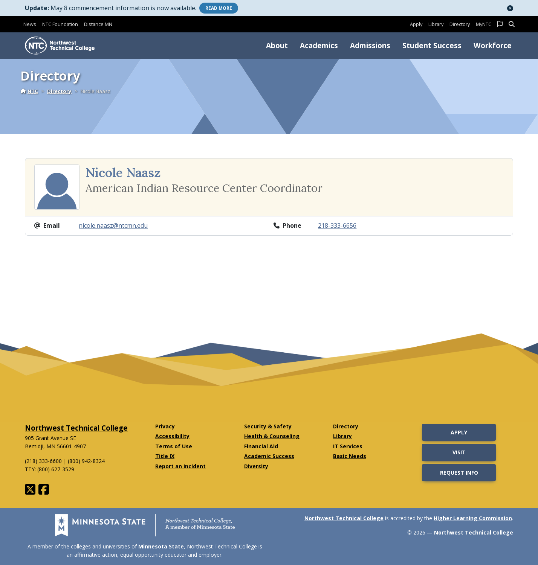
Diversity (256, 466)
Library (435, 24)
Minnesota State (161, 546)
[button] (510, 8)
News (29, 24)
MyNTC (483, 24)
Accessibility (172, 436)
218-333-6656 (337, 225)
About (277, 45)
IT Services (347, 446)
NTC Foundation (60, 24)
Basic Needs (349, 456)
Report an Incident (180, 466)
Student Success (432, 45)
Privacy (165, 426)
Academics (319, 45)
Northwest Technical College (76, 428)
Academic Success (269, 456)
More (218, 8)
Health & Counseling (272, 436)
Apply (416, 24)
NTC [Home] (29, 91)
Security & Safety (268, 426)
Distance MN (98, 24)
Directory (459, 24)
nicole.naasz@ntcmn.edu (113, 225)
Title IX (164, 456)
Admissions (370, 45)
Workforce (493, 45)
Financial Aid (261, 446)
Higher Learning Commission (473, 518)
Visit (459, 452)
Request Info (459, 472)
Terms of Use (173, 446)
